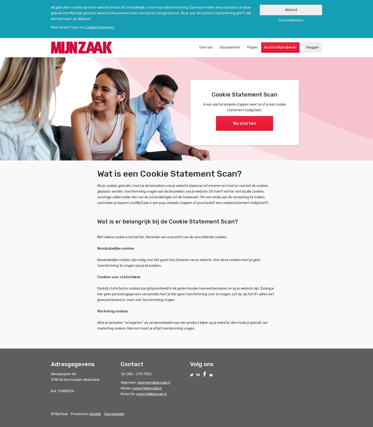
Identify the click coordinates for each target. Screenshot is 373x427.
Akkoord (291, 10)
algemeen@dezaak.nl (153, 383)
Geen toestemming (290, 19)
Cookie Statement (100, 27)
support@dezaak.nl (147, 388)
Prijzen (252, 47)
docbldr (95, 414)
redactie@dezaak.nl (151, 394)
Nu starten (244, 123)
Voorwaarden (114, 414)
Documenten (230, 47)
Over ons (206, 47)
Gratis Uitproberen (280, 47)
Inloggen (312, 47)
